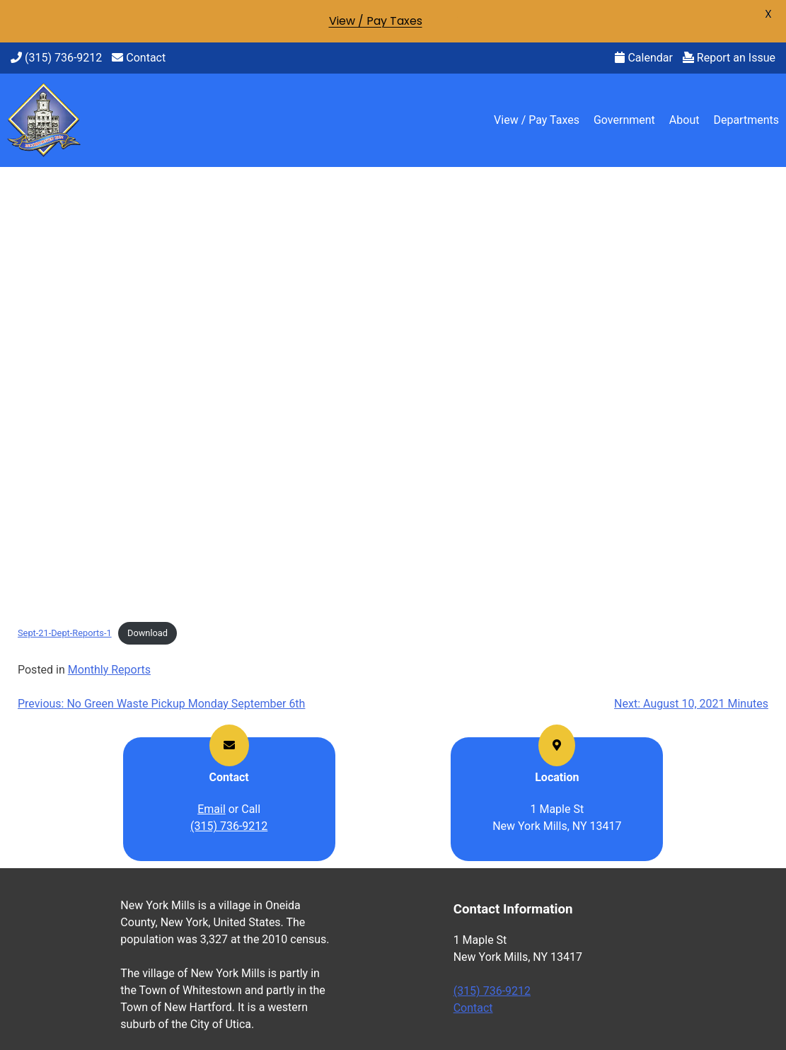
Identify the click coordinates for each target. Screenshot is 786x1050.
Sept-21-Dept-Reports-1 (65, 633)
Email (211, 809)
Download (147, 633)
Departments (746, 120)
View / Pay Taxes (536, 120)
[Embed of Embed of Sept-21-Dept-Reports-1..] (393, 397)
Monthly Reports (109, 669)
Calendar (643, 57)
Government (624, 120)
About (684, 120)
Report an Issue (729, 57)
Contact (139, 57)
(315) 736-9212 (56, 57)
